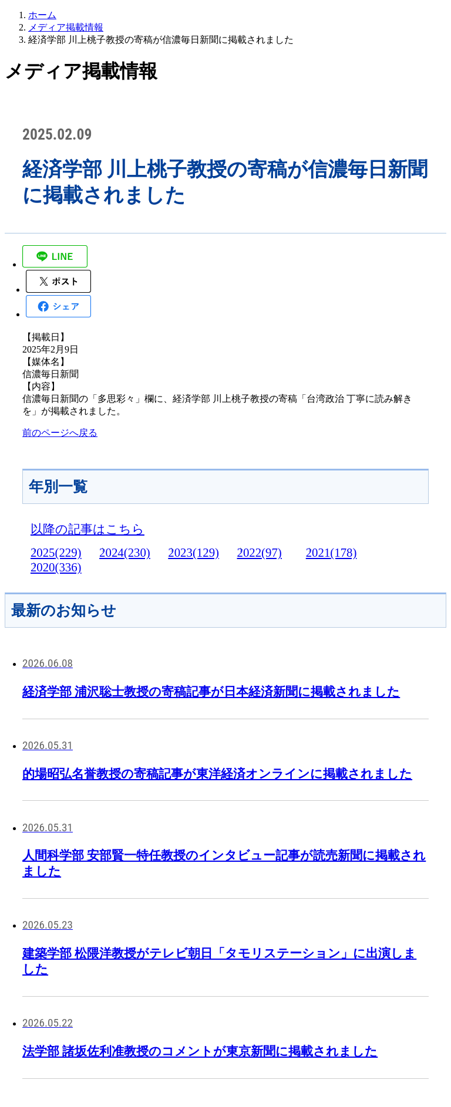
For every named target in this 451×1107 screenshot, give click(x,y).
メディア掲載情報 (65, 27)
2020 (56, 567)
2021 (331, 552)
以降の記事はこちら (87, 529)
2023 (193, 552)
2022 (259, 552)
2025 (56, 552)
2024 (124, 552)
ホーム (42, 15)
